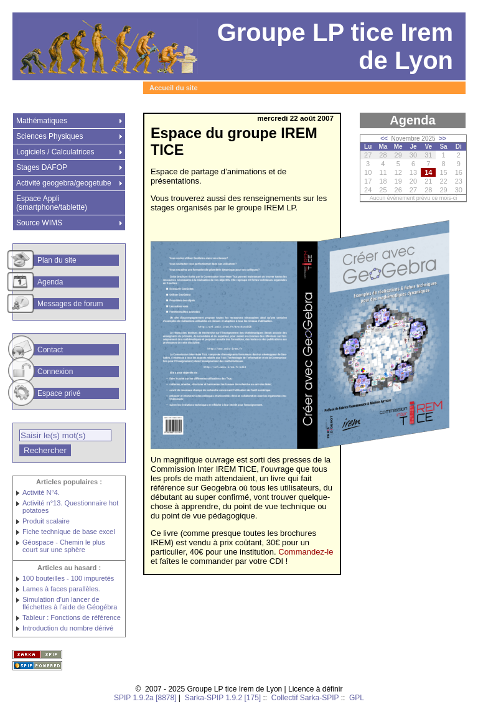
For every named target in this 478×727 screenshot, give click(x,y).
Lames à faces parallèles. (61, 589)
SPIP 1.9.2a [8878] (145, 697)
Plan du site (57, 260)
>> (442, 138)
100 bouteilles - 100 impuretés (68, 578)
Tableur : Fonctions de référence (71, 617)
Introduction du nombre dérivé (67, 628)
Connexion (55, 371)
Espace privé (58, 393)
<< (384, 138)
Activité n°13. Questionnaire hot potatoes (70, 506)
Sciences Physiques (49, 136)
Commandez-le (305, 551)
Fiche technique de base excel (68, 531)
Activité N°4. (41, 492)
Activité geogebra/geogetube (63, 183)
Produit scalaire (46, 521)
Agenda (50, 282)
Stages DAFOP (41, 167)
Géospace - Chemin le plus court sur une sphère (63, 545)
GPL (356, 697)
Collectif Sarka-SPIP (305, 697)
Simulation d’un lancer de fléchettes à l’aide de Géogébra (69, 603)
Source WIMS (39, 222)
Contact (50, 349)
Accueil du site (173, 87)
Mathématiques (41, 120)
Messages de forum (70, 303)
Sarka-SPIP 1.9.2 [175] (223, 697)
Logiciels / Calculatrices (55, 152)
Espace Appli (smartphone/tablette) (51, 203)
